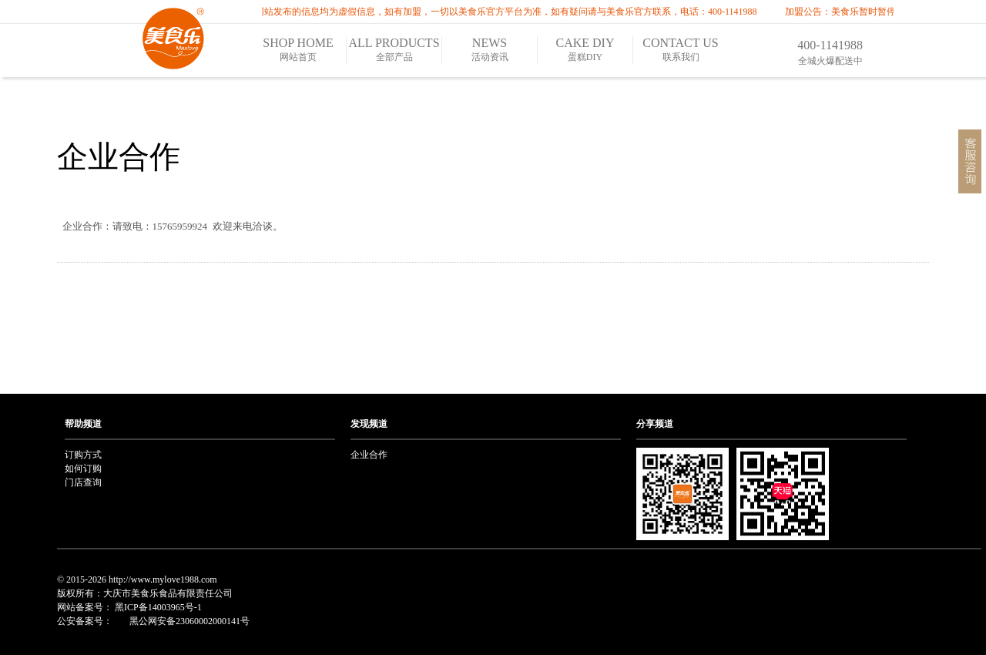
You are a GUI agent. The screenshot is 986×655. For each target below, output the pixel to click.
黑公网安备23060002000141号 (188, 621)
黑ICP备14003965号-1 (158, 607)
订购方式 (83, 454)
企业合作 (118, 156)
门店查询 (83, 482)
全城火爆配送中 (830, 60)
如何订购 (83, 468)
